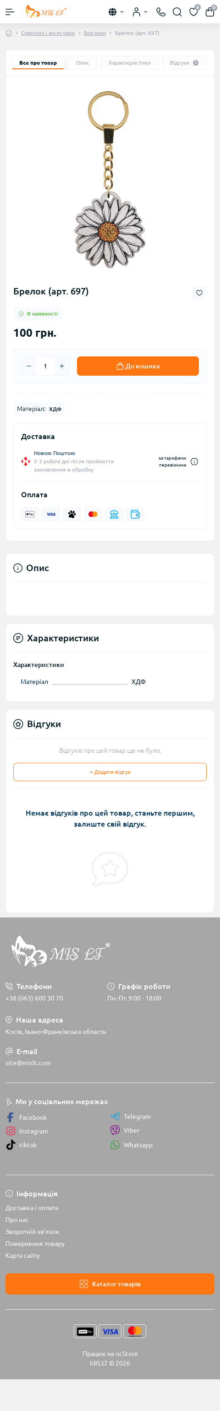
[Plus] (62, 366)
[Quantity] (45, 366)
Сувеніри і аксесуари (48, 33)
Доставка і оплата (32, 1207)
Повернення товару (35, 1243)
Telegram (130, 1116)
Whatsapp (131, 1145)
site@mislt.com (28, 1063)
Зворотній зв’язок (33, 1231)
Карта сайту (23, 1255)
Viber (124, 1130)
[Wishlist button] (199, 293)
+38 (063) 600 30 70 (34, 998)
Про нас (17, 1219)
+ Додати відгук (110, 772)
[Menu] (10, 12)
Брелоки (95, 33)
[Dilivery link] (194, 461)
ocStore (127, 1353)
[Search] (177, 12)
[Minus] (29, 366)
